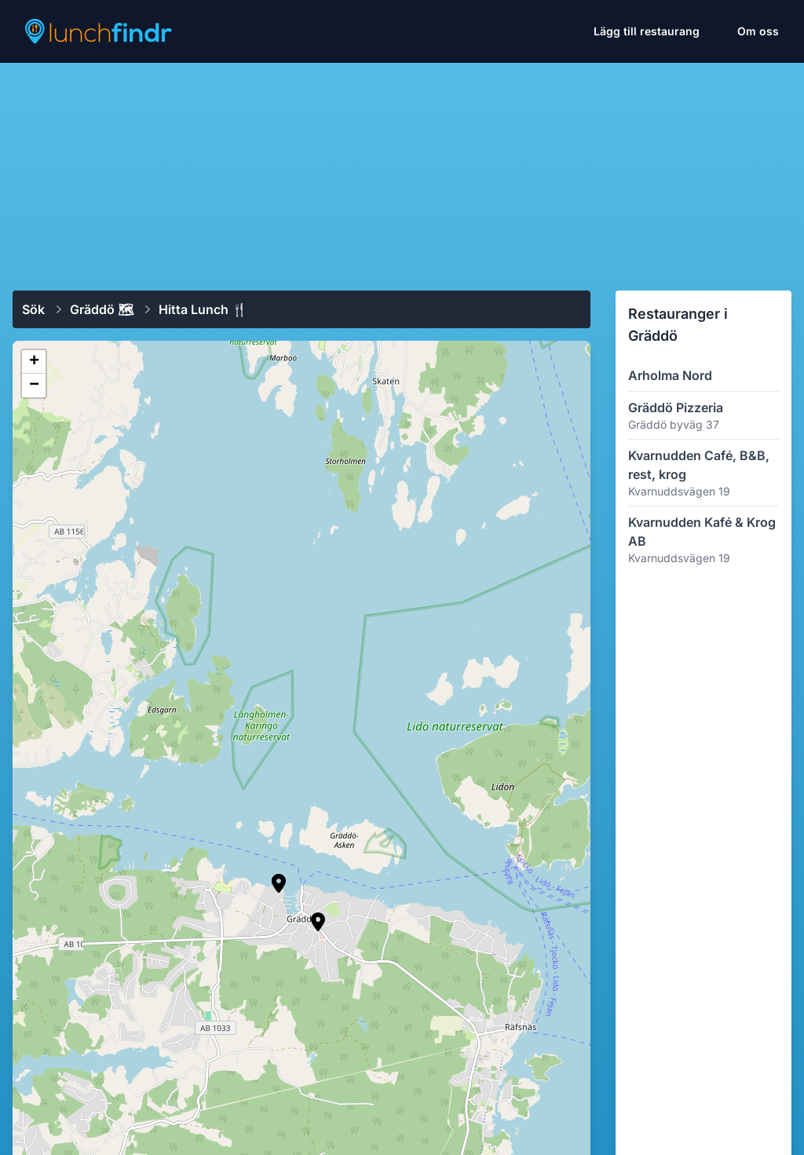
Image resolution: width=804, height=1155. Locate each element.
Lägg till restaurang (647, 31)
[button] (318, 921)
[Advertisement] (402, 170)
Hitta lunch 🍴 (203, 309)
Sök (33, 309)
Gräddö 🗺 (101, 309)
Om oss (758, 31)
